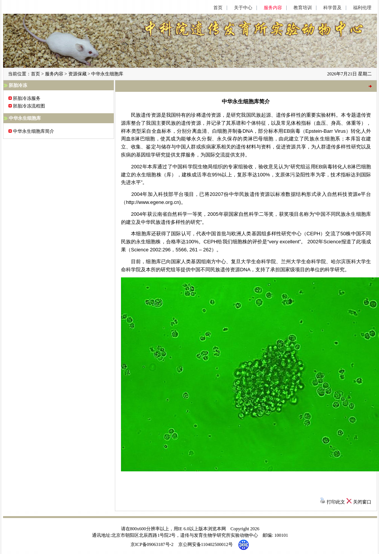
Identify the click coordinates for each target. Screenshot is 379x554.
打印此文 (336, 502)
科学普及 (332, 7)
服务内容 (273, 7)
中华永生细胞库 (107, 74)
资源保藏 (77, 74)
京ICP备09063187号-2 (152, 544)
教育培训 (303, 7)
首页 (218, 7)
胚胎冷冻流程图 (29, 106)
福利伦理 (362, 7)
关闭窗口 (362, 502)
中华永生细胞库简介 (33, 131)
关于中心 (243, 7)
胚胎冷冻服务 (26, 98)
